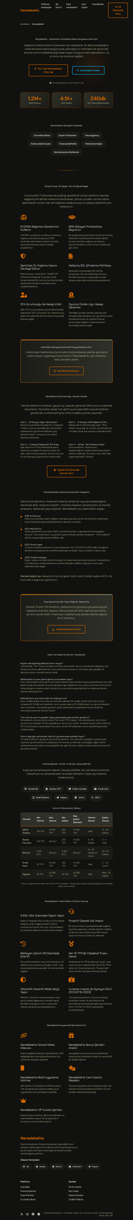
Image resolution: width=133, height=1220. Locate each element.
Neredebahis (29, 10)
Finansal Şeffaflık (68, 143)
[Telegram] (38, 1214)
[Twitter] (21, 1214)
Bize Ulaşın (74, 1191)
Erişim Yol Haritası (68, 135)
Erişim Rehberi (27, 1195)
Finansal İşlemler (28, 1191)
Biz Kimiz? (59, 6)
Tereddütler (98, 4)
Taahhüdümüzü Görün (66, 629)
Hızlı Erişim (85, 6)
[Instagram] (27, 1214)
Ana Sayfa (24, 24)
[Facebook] (33, 1214)
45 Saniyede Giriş (118, 10)
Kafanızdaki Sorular (41, 143)
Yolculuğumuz (92, 135)
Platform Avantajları (46, 6)
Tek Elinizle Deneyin (66, 370)
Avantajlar (25, 1186)
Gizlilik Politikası (76, 1199)
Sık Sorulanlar (75, 1186)
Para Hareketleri (71, 6)
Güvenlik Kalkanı (42, 135)
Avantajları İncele (88, 70)
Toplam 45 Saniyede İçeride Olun (66, 471)
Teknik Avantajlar (93, 143)
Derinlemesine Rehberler (66, 152)
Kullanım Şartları (76, 1195)
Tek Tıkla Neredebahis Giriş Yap (48, 70)
